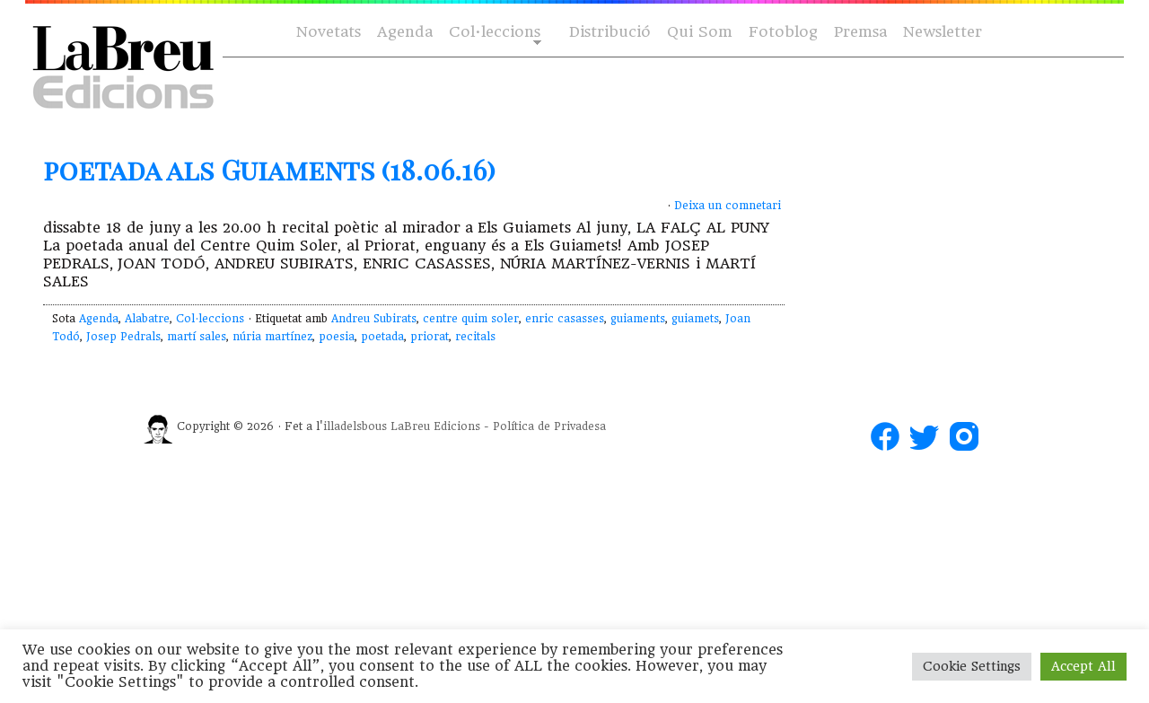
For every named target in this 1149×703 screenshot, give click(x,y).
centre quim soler (471, 318)
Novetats (328, 31)
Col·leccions (493, 32)
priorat (429, 336)
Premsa (860, 31)
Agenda (405, 31)
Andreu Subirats (374, 318)
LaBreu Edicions (435, 426)
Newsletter (942, 31)
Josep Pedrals (123, 336)
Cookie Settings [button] (972, 666)
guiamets (695, 318)
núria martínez (272, 336)
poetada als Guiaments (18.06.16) (269, 170)
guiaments (637, 318)
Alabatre (147, 318)
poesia (337, 336)
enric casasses (564, 318)
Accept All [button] (1083, 666)
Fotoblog (783, 31)
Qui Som (699, 31)
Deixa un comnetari (727, 205)
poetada (382, 336)
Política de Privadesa (549, 426)
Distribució (610, 31)
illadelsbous (355, 426)
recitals (475, 336)
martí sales (196, 336)
